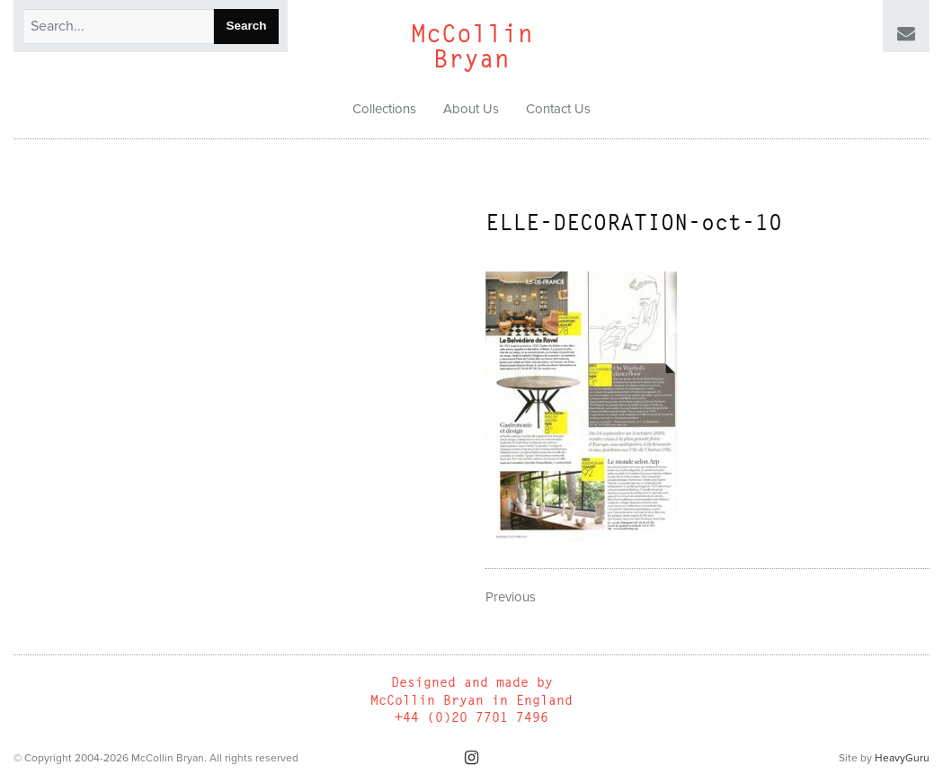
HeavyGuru (902, 758)
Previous (510, 597)
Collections (384, 109)
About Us (471, 109)
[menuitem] (384, 109)
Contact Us (558, 109)
